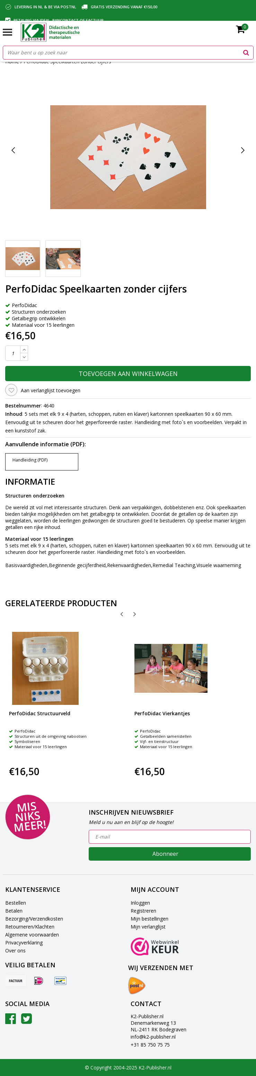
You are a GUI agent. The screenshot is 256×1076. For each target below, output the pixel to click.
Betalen (14, 910)
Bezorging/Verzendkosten (34, 918)
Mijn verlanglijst (148, 926)
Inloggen (140, 902)
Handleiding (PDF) (29, 460)
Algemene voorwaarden (32, 934)
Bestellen (15, 902)
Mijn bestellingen (149, 918)
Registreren (143, 910)
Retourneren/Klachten (29, 926)
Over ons (15, 950)
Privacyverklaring (24, 942)
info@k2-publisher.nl (153, 1036)
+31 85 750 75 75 (150, 1044)
